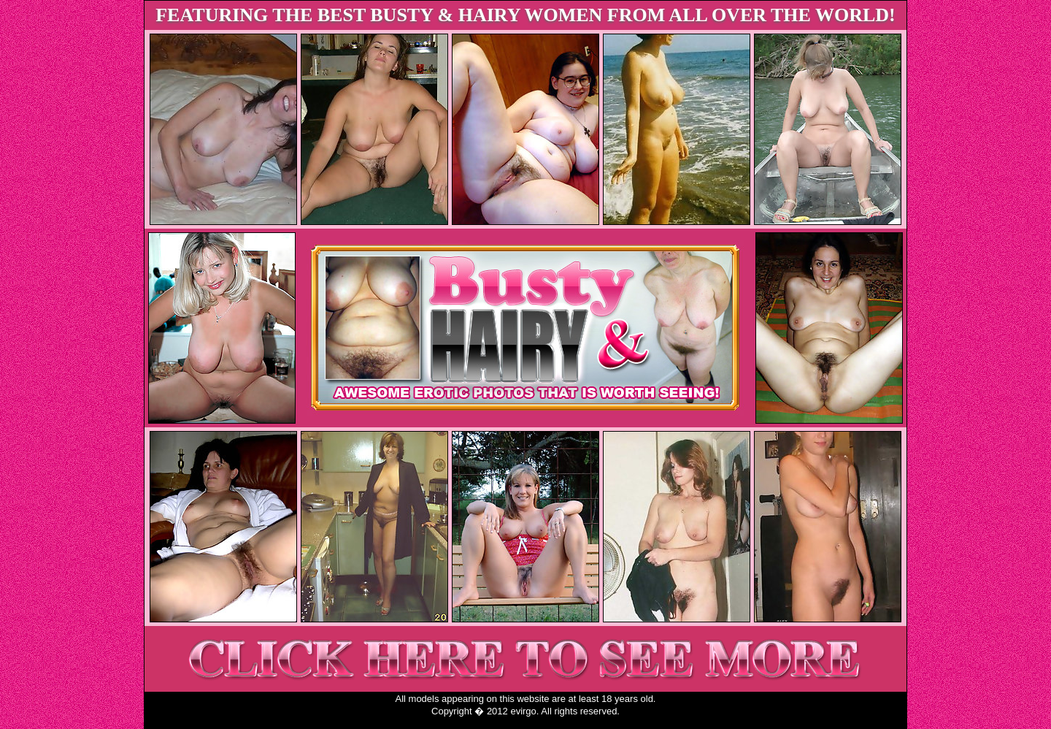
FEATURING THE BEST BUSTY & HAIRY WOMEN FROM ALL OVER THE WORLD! (525, 15)
